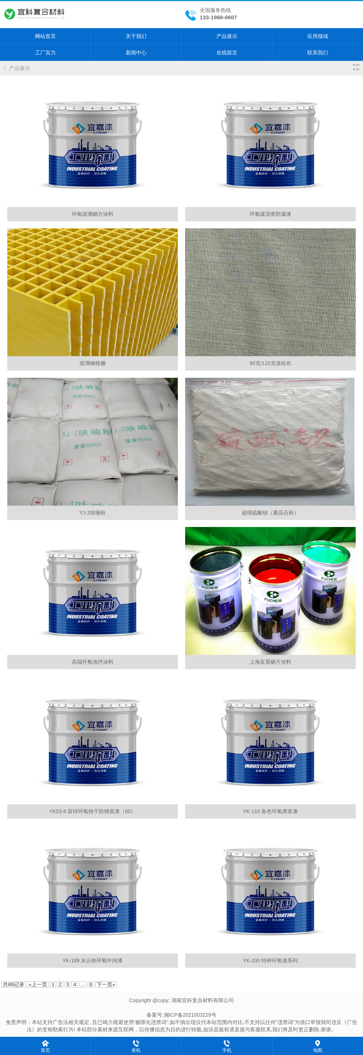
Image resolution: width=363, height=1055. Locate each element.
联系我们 (317, 52)
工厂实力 (45, 52)
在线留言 (226, 52)
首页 (45, 1050)
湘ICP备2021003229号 (190, 1015)
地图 (317, 1050)
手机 (227, 1050)
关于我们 (136, 36)
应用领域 (317, 36)
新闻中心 (136, 52)
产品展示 (226, 36)
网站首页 (45, 36)
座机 (136, 1050)
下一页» (106, 984)
